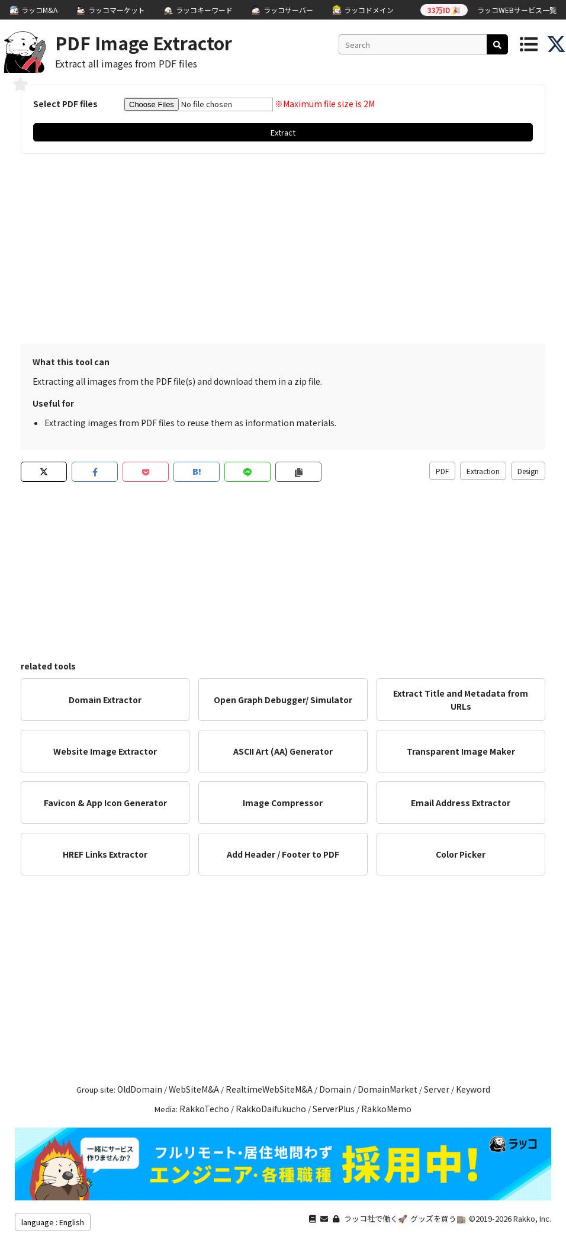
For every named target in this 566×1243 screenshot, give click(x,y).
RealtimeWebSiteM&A (269, 1089)
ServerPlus (334, 1109)
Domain (335, 1089)
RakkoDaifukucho (271, 1109)
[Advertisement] (283, 248)
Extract (283, 132)
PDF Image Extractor (143, 43)
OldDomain (139, 1089)
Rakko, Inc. (532, 1218)
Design (528, 471)
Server (436, 1089)
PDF (442, 471)
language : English (52, 1222)
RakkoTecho (204, 1109)
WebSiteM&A (194, 1089)
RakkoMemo (386, 1109)
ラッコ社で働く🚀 (375, 1218)
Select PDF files (65, 104)
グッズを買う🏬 (438, 1218)
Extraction (483, 471)
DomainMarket (387, 1089)
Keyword (473, 1089)
